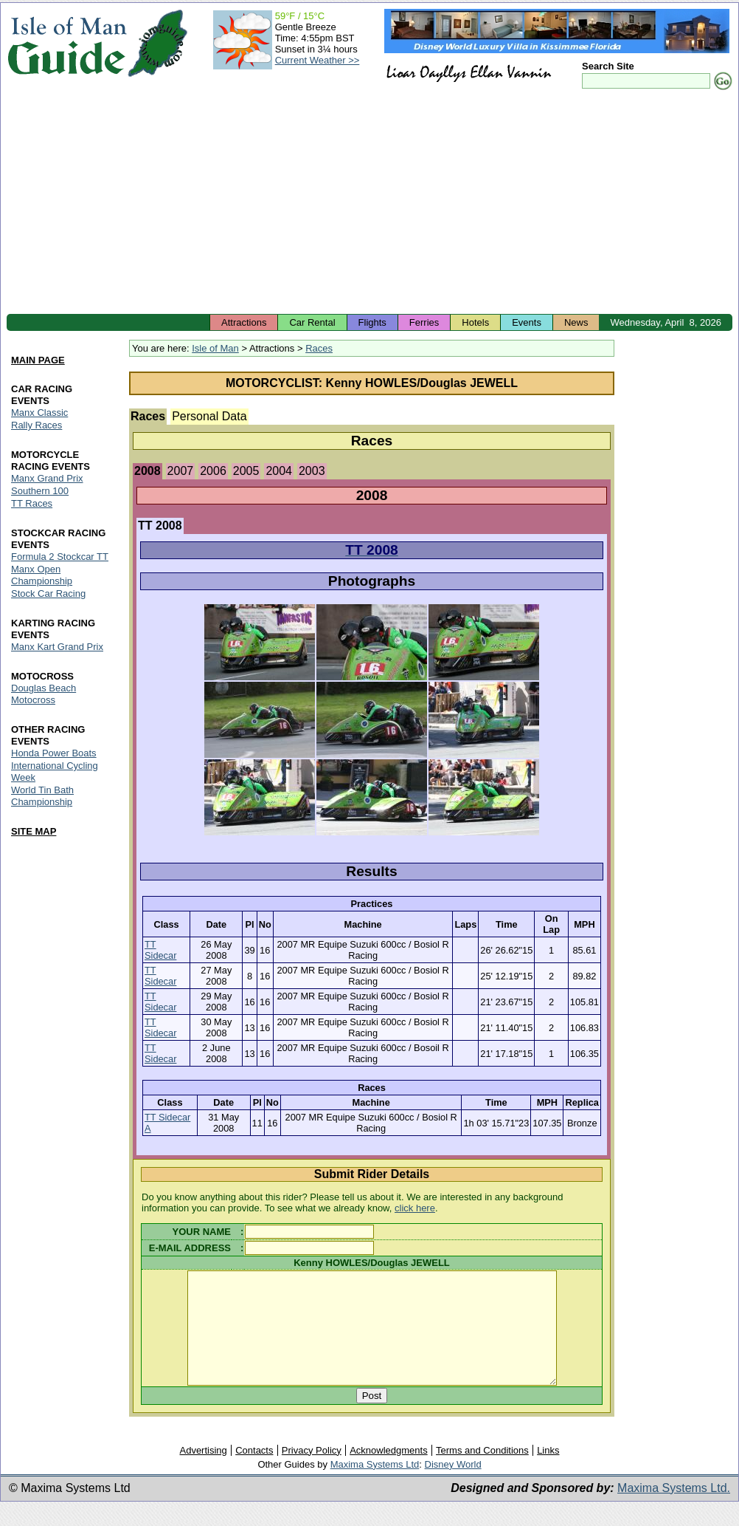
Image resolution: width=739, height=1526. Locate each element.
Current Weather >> (317, 60)
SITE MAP (33, 831)
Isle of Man (215, 348)
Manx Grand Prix (47, 479)
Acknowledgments (389, 1472)
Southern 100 (40, 491)
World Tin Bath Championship (42, 795)
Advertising (202, 1472)
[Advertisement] (369, 203)
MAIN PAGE (38, 360)
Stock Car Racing (48, 593)
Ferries (424, 322)
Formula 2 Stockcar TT (59, 556)
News (576, 322)
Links (548, 1472)
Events (526, 322)
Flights (372, 322)
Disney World (453, 1486)
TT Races (31, 504)
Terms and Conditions (482, 1472)
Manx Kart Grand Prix (57, 646)
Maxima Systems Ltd (375, 1486)
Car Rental (312, 322)
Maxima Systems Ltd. (673, 1510)
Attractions (243, 322)
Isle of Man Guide (67, 43)
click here (415, 1208)
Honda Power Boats (54, 753)
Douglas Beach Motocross (43, 693)
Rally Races (36, 425)
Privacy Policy (311, 1472)
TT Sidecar (160, 950)
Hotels (475, 322)
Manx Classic (39, 413)
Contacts (254, 1472)
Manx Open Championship (41, 575)
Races (319, 348)
